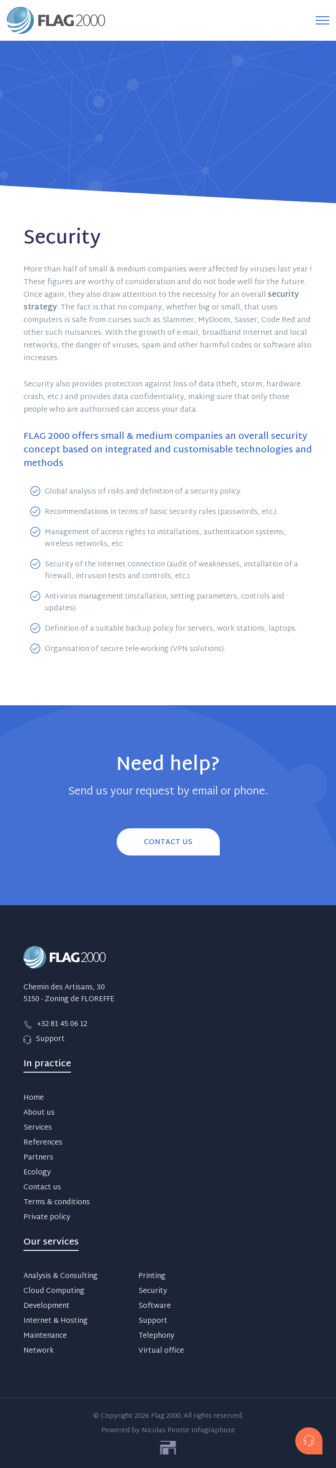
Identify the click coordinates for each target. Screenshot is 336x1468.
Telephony (156, 1336)
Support (152, 1321)
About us (39, 1113)
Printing (152, 1276)
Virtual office (161, 1351)
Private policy (47, 1217)
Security (152, 1291)
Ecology (37, 1173)
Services (38, 1128)
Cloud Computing (54, 1291)
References (43, 1143)
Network (39, 1351)
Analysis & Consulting (61, 1276)
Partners (38, 1158)
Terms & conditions (57, 1202)
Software (154, 1306)
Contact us (42, 1188)
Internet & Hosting (56, 1321)
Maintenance (45, 1336)
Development (47, 1306)
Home (34, 1098)
